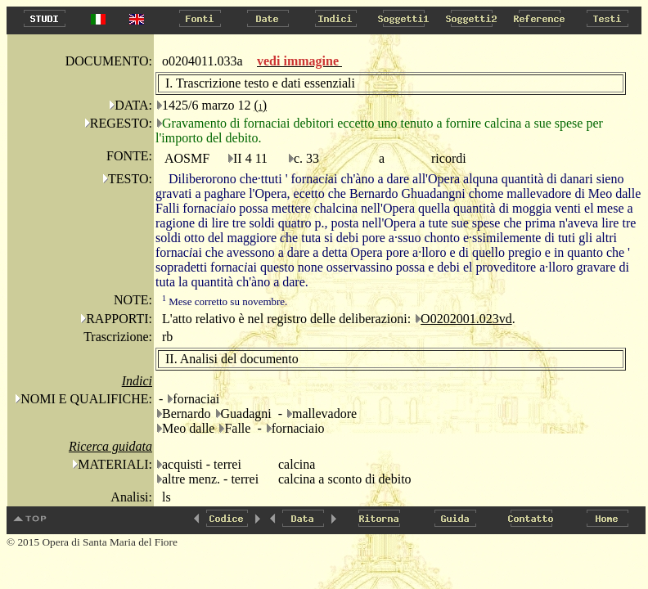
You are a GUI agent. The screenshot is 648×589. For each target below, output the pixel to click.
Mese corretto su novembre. (224, 301)
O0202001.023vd (466, 319)
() (260, 105)
